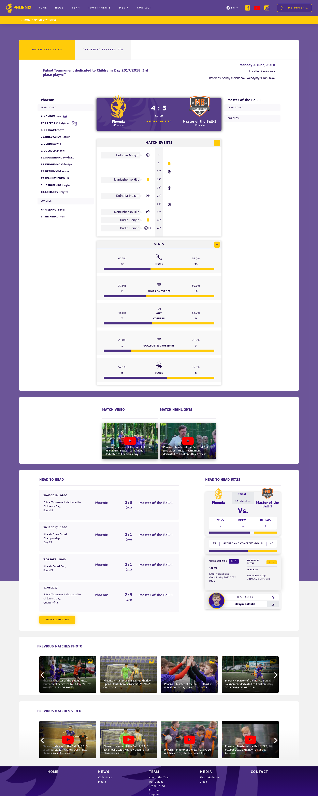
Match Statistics (47, 49)
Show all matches (57, 619)
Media (124, 8)
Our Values (156, 781)
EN (233, 8)
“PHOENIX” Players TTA (103, 49)
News (59, 8)
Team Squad (157, 786)
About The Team (159, 777)
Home (43, 8)
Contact (144, 8)
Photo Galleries (210, 777)
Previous (43, 675)
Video (203, 781)
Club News (105, 777)
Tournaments (99, 8)
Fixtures (154, 790)
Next (274, 675)
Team (76, 8)
